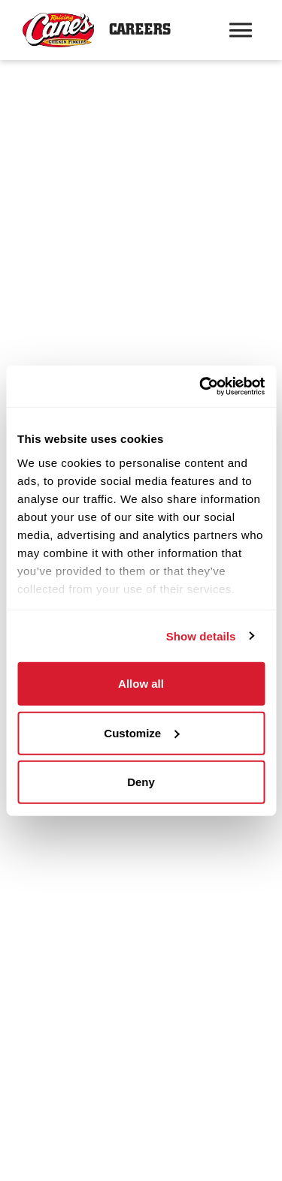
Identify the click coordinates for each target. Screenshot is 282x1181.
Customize (141, 732)
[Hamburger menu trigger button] (240, 30)
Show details (201, 635)
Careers (140, 29)
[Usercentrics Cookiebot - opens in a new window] (201, 386)
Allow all (141, 683)
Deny (141, 782)
